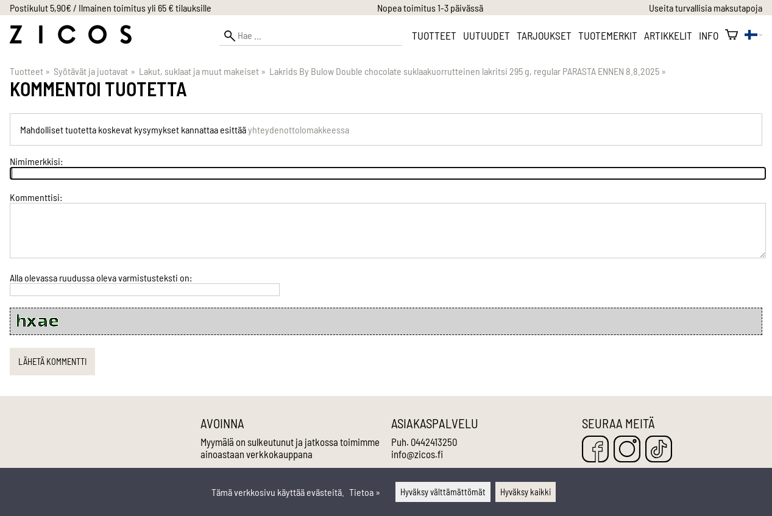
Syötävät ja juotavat (94, 71)
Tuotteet (434, 35)
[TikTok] (658, 450)
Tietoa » (364, 492)
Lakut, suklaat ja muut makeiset (202, 71)
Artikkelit (668, 35)
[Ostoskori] (731, 35)
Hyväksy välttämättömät (443, 492)
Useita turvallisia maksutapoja (705, 7)
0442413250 (434, 442)
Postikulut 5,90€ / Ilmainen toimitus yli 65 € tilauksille (110, 7)
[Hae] (310, 36)
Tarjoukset (544, 35)
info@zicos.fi (417, 454)
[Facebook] (595, 450)
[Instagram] (627, 450)
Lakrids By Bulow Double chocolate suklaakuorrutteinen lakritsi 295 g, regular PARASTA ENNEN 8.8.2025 (467, 71)
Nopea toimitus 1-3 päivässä (430, 7)
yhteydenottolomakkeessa (298, 129)
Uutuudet (486, 35)
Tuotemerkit (607, 35)
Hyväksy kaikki (525, 492)
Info (708, 35)
